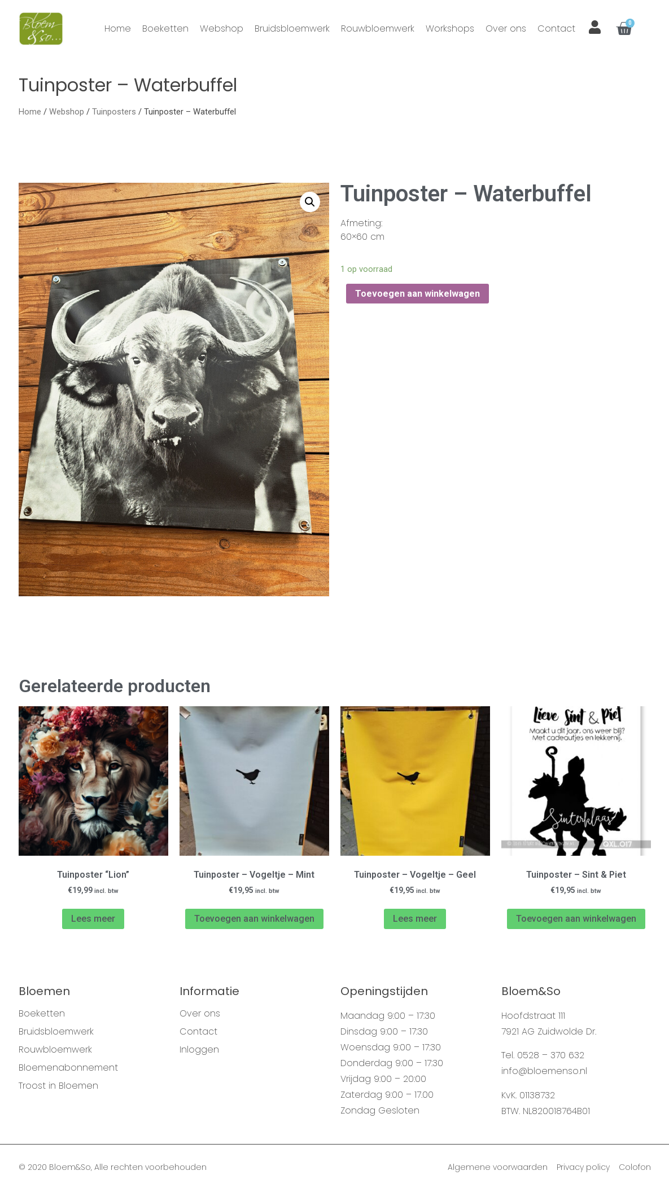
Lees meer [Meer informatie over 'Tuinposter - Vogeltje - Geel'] (415, 922)
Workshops (450, 28)
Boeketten (165, 28)
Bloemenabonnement (68, 1071)
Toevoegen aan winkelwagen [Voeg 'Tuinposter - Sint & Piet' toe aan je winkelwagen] (576, 922)
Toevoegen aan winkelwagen (417, 297)
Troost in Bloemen (58, 1089)
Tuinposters (114, 116)
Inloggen (199, 1053)
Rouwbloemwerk (377, 28)
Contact (556, 28)
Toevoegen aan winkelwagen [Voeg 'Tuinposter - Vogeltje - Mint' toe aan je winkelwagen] (254, 922)
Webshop (221, 28)
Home (117, 28)
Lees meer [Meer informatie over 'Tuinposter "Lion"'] (93, 922)
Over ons (506, 28)
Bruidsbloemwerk (292, 28)
